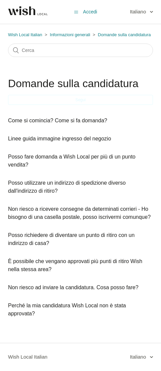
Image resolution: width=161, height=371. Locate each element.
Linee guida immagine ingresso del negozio (59, 138)
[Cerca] (80, 50)
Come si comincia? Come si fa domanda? (57, 120)
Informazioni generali (70, 34)
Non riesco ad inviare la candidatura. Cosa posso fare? (73, 287)
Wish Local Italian (25, 34)
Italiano (139, 11)
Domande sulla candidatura (124, 34)
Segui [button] (80, 100)
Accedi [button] (90, 11)
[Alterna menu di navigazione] (76, 12)
